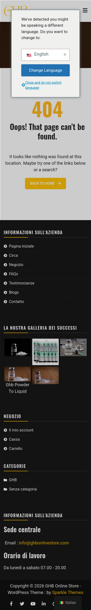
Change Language (45, 70)
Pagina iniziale (21, 246)
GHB (13, 480)
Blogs (14, 292)
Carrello (15, 448)
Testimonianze (21, 283)
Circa (13, 255)
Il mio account (21, 430)
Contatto (16, 301)
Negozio (16, 264)
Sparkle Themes (67, 592)
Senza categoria (23, 489)
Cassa (14, 439)
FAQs (13, 274)
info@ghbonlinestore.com (44, 542)
